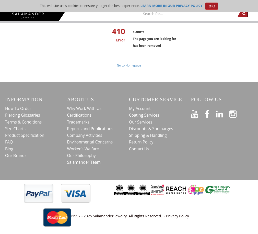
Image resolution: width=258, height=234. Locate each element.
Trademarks (78, 122)
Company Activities (84, 135)
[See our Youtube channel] (198, 113)
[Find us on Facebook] (210, 113)
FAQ (9, 142)
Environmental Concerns (90, 142)
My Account (140, 108)
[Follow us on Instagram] (236, 113)
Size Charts (15, 128)
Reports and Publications (90, 128)
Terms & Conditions (23, 122)
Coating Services (144, 115)
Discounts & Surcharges (151, 128)
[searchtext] (189, 13)
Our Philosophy (81, 155)
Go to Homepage (129, 65)
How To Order (18, 108)
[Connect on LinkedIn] (222, 113)
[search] (242, 13)
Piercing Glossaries (22, 115)
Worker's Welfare (83, 149)
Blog (9, 149)
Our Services (140, 122)
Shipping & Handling (148, 135)
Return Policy (141, 142)
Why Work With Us (84, 108)
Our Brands (16, 155)
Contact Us (139, 149)
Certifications (79, 115)
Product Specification (24, 135)
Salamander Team (84, 162)
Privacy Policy (177, 216)
